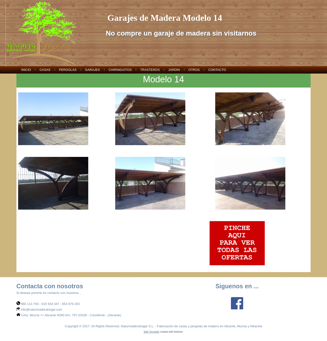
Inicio (26, 70)
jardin (174, 70)
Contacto (217, 70)
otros (194, 70)
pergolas (68, 70)
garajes (92, 70)
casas (44, 70)
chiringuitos (120, 70)
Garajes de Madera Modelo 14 (164, 18)
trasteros (150, 70)
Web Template (151, 331)
